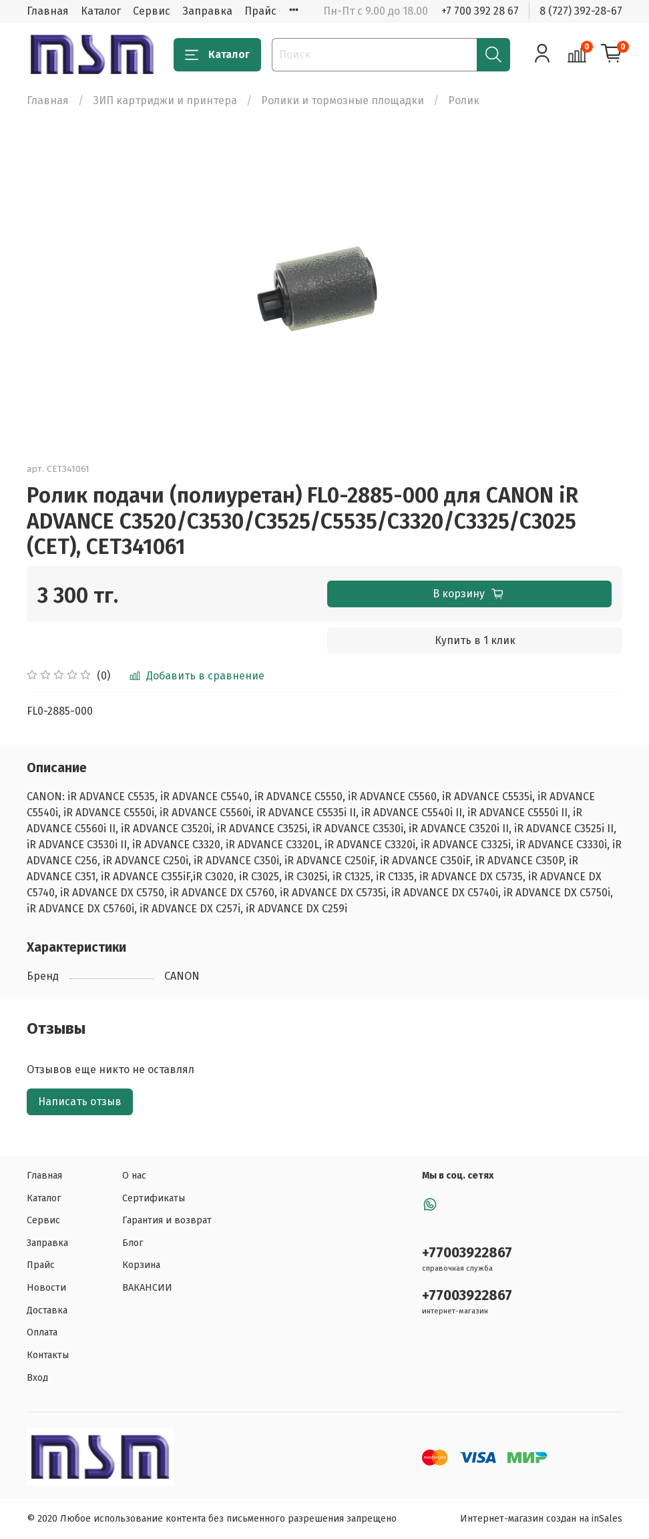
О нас (134, 1175)
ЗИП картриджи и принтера (165, 100)
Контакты (48, 1355)
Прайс (260, 11)
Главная (48, 11)
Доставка (47, 1310)
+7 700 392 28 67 (480, 11)
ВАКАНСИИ (147, 1287)
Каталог (101, 11)
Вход (37, 1377)
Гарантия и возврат (167, 1220)
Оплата (42, 1332)
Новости (46, 1287)
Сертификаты (153, 1198)
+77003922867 (467, 1253)
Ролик (463, 100)
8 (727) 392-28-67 (580, 11)
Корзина (141, 1265)
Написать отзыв (80, 1101)
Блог (133, 1243)
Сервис (151, 11)
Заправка (207, 11)
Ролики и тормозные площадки (342, 100)
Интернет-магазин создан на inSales (541, 1518)
